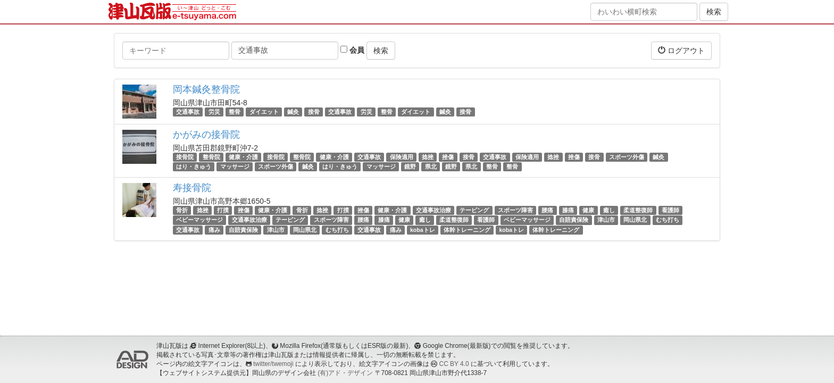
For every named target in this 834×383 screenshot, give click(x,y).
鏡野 (410, 166)
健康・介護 (243, 157)
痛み (214, 230)
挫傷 (448, 157)
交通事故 (187, 112)
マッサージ (234, 166)
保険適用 (401, 157)
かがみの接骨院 (206, 134)
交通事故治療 (433, 210)
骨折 (182, 210)
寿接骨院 (192, 187)
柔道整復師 (638, 210)
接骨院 (185, 157)
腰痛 (547, 210)
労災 (214, 112)
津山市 (606, 220)
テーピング (474, 210)
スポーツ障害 (515, 210)
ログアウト (681, 50)
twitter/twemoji (273, 364)
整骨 (234, 112)
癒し (609, 210)
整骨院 (211, 157)
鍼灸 (293, 112)
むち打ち (667, 220)
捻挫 (427, 157)
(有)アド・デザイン (345, 373)
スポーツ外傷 (626, 157)
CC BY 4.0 (454, 364)
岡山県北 (635, 220)
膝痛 (568, 210)
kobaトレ (422, 230)
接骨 (314, 112)
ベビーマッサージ (199, 220)
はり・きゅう (193, 166)
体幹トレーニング (467, 230)
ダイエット (264, 112)
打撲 (223, 210)
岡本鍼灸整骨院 (206, 89)
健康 (588, 210)
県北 (431, 166)
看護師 (670, 210)
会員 (352, 50)
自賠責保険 (573, 220)
